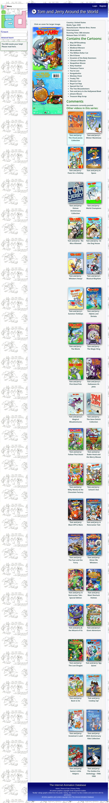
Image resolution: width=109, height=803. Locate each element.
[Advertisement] (13, 64)
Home (58, 788)
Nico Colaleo (84, 793)
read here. (12, 46)
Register (103, 6)
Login (95, 6)
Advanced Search (7, 38)
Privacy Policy (75, 788)
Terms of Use (65, 788)
